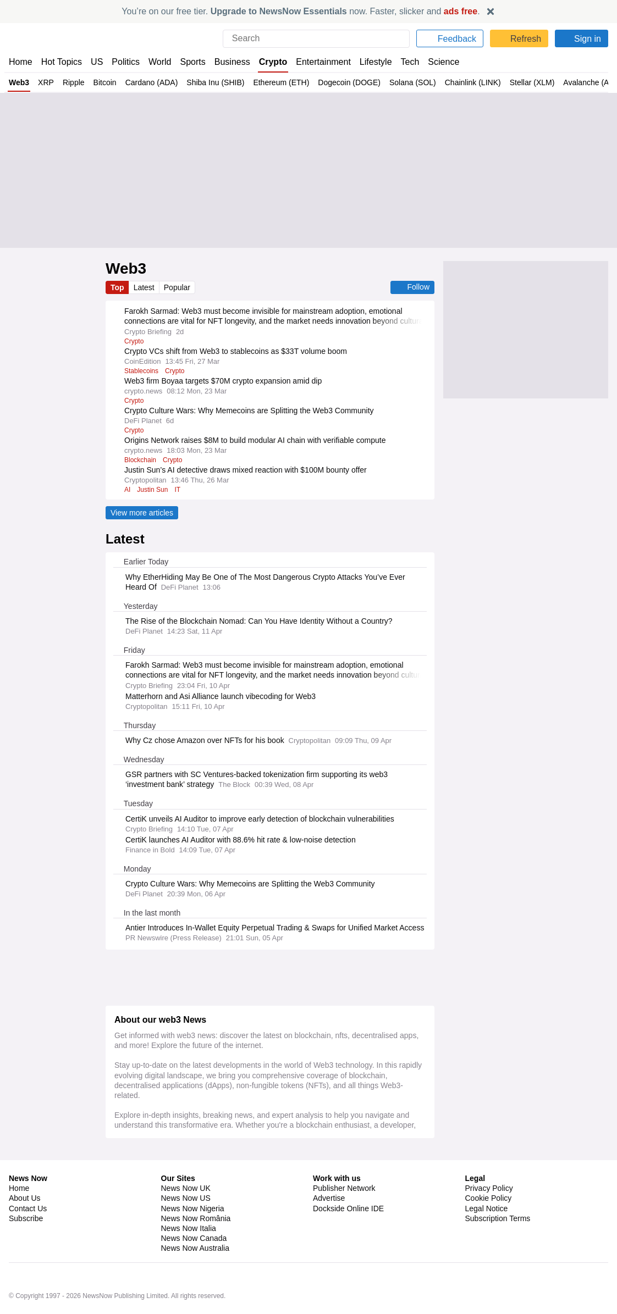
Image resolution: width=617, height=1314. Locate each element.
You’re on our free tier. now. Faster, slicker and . (301, 11)
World (161, 62)
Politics (126, 62)
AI (127, 490)
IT (178, 490)
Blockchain (141, 460)
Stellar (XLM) (521, 82)
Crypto (275, 62)
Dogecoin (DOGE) (344, 82)
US (96, 62)
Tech (412, 62)
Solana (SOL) (405, 82)
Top (118, 287)
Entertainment (324, 62)
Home (20, 62)
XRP (44, 82)
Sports (194, 62)
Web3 (19, 82)
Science (444, 62)
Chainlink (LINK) (464, 82)
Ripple (71, 82)
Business (234, 62)
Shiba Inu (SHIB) (213, 82)
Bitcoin (103, 82)
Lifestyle (376, 62)
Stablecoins (142, 371)
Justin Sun (153, 490)
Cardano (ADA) (150, 82)
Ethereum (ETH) (278, 82)
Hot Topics (61, 62)
